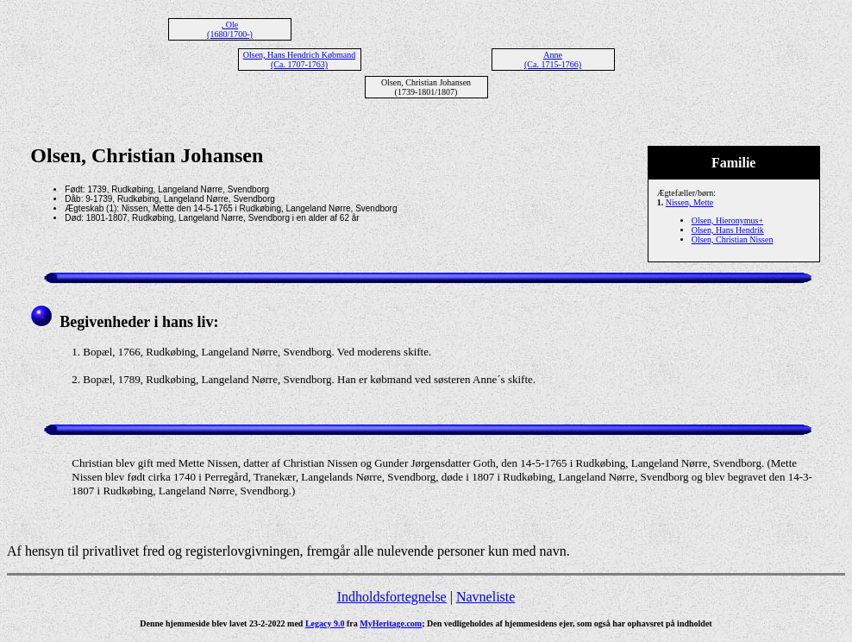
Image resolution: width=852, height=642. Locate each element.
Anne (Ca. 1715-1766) (552, 59)
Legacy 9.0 (325, 623)
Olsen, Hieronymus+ (727, 220)
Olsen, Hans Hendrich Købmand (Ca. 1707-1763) (299, 59)
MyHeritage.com (391, 623)
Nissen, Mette (690, 202)
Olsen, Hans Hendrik (728, 230)
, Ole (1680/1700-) (230, 29)
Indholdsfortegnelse (392, 596)
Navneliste (485, 596)
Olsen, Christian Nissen (733, 239)
